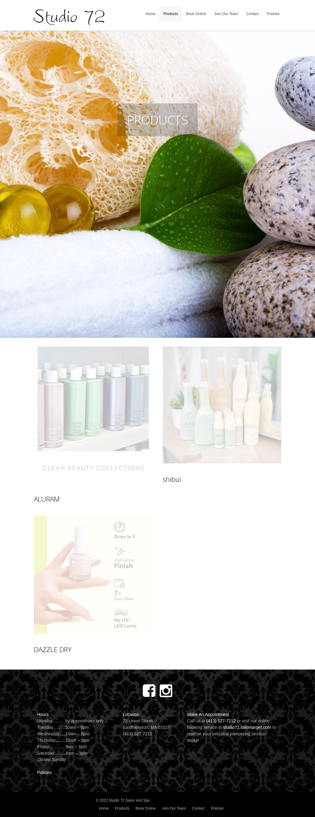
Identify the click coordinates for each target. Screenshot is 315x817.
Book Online (196, 14)
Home (150, 14)
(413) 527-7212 (137, 733)
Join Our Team (226, 14)
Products (170, 14)
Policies (273, 14)
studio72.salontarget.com (247, 727)
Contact (252, 14)
